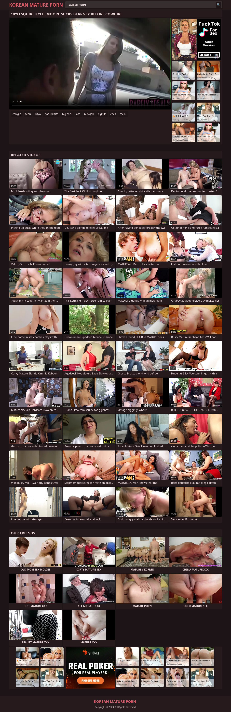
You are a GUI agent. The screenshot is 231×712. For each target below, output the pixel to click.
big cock (67, 114)
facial (123, 114)
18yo (38, 114)
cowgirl (17, 114)
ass (78, 114)
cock (113, 114)
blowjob (89, 114)
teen (28, 114)
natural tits (51, 114)
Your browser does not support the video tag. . (90, 63)
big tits (102, 114)
